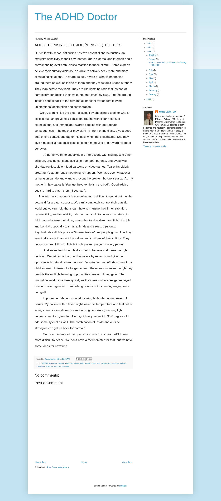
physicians (40, 366)
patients (123, 363)
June (151, 74)
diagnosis (69, 363)
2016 (149, 43)
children (61, 363)
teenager (65, 366)
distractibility (79, 363)
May (151, 78)
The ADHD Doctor (76, 16)
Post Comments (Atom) (58, 467)
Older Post (127, 462)
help (98, 363)
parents (115, 363)
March (152, 86)
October (153, 55)
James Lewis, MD (167, 112)
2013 (149, 51)
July (151, 70)
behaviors (53, 363)
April (151, 82)
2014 (149, 47)
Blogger (122, 486)
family (87, 363)
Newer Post (40, 462)
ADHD (45, 363)
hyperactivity (106, 363)
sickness (49, 366)
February (153, 90)
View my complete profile (154, 146)
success (57, 366)
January (153, 94)
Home (84, 462)
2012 (149, 99)
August (152, 59)
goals (93, 363)
